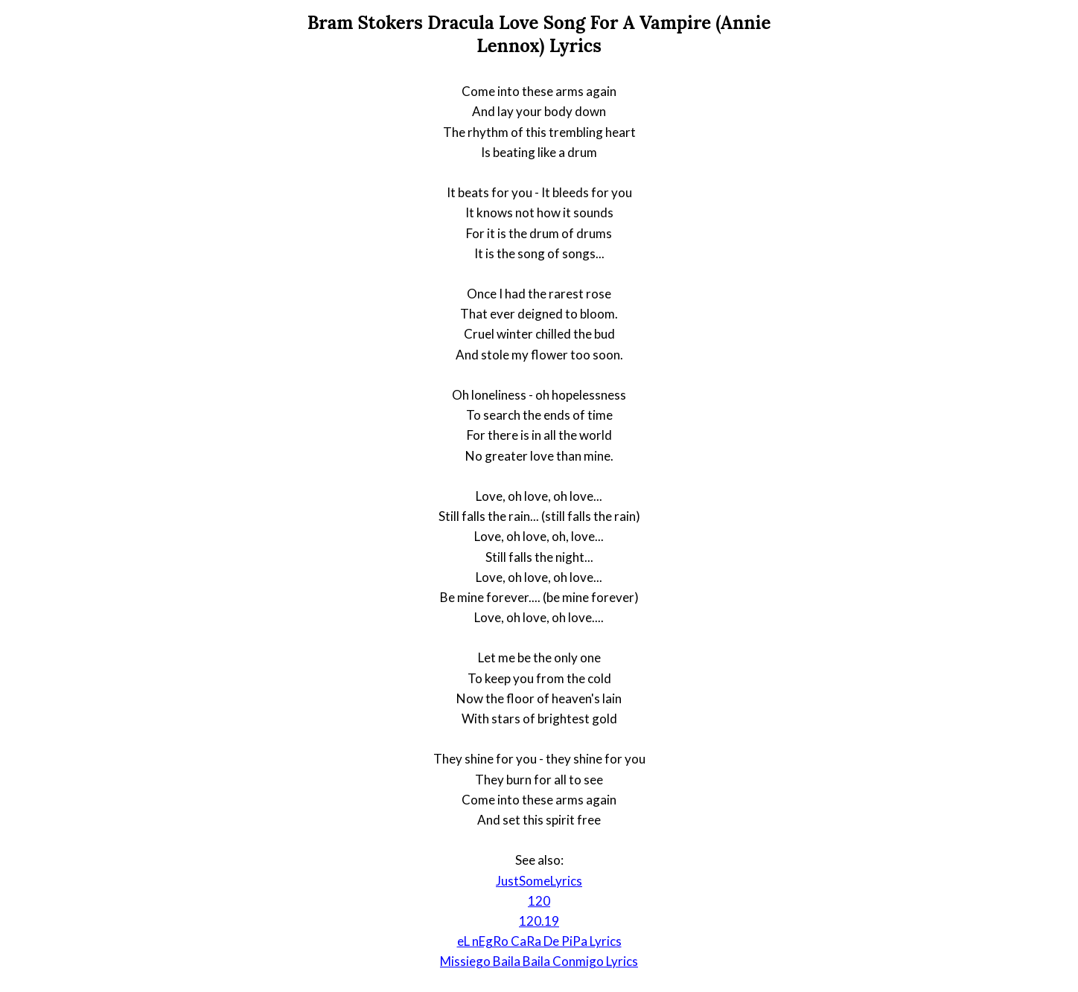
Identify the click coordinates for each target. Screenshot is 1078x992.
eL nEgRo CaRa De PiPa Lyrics (539, 941)
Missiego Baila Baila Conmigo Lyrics (539, 961)
